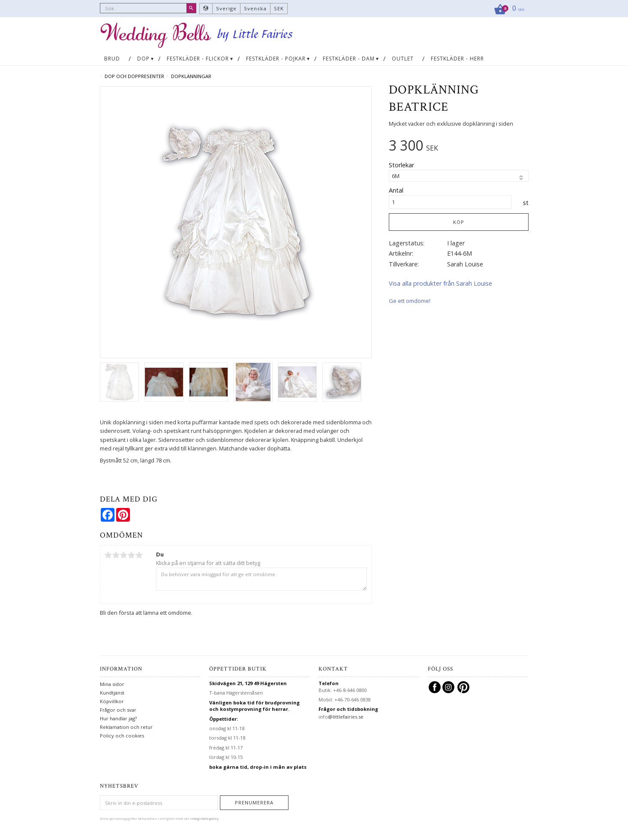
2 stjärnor (116, 555)
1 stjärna (108, 555)
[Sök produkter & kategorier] (148, 8)
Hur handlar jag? (118, 718)
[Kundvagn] (506, 8)
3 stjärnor (124, 555)
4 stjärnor (131, 555)
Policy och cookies (122, 735)
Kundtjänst (112, 692)
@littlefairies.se (346, 716)
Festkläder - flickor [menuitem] (198, 58)
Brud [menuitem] (112, 58)
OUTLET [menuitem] (403, 58)
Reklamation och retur (126, 727)
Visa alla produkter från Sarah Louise (440, 283)
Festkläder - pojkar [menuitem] (276, 58)
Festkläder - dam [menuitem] (349, 58)
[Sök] (191, 8)
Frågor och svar (118, 710)
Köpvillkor (112, 701)
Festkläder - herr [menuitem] (457, 58)
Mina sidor (112, 684)
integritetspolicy (204, 818)
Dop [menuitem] (143, 58)
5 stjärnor (139, 555)
